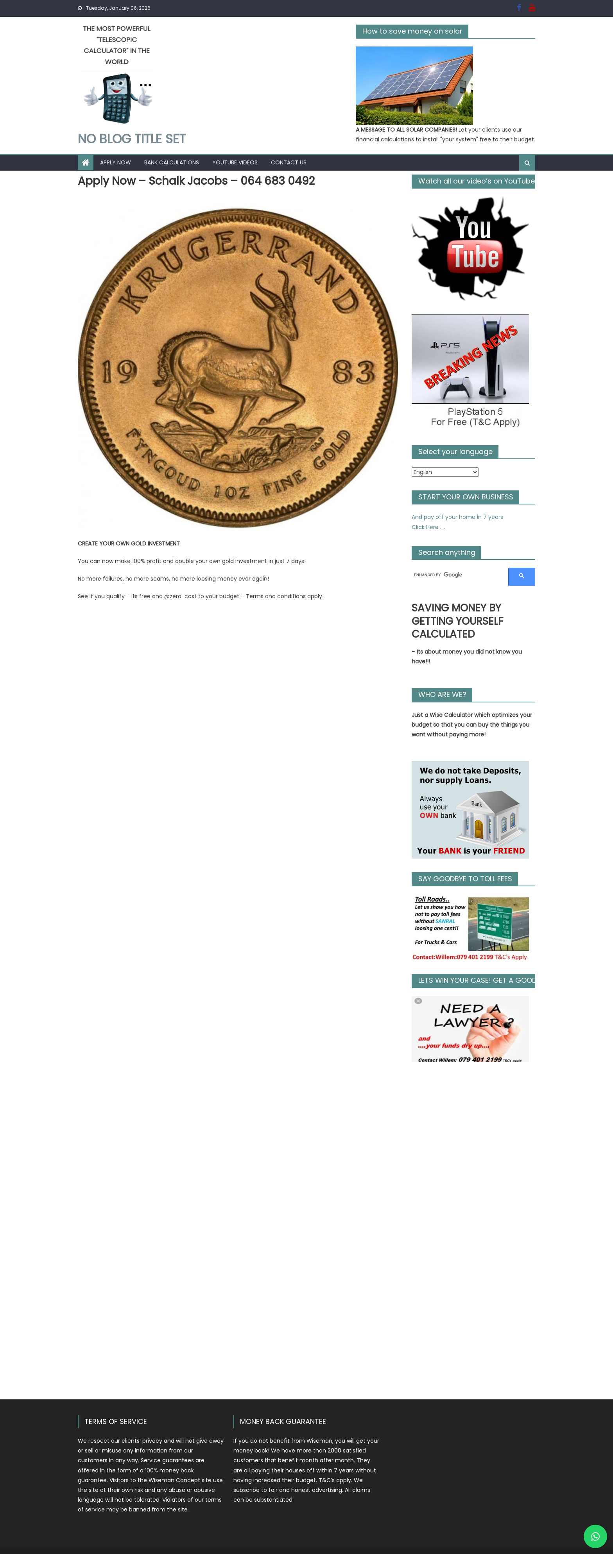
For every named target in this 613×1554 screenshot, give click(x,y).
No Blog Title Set (132, 139)
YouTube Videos (235, 162)
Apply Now (115, 162)
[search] (456, 575)
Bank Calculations (171, 162)
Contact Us (288, 162)
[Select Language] (445, 472)
